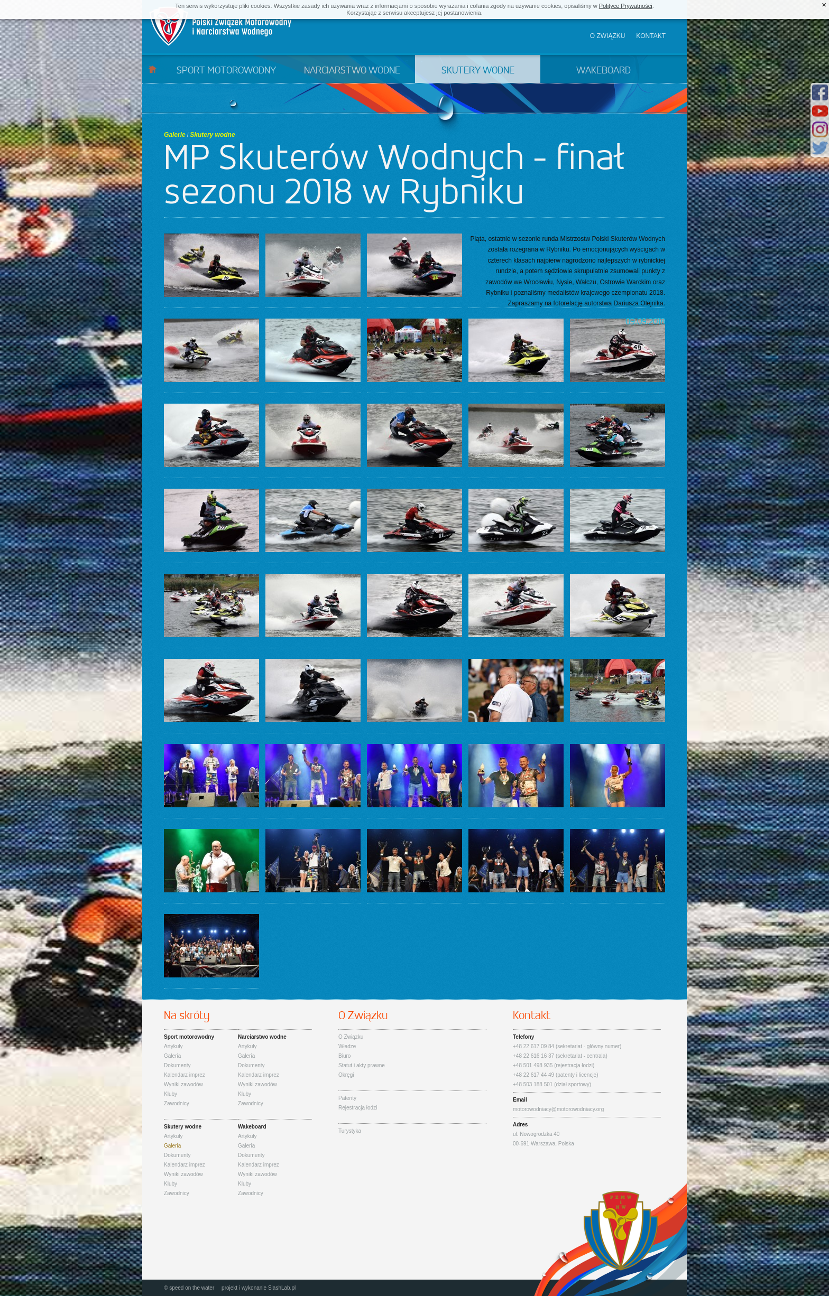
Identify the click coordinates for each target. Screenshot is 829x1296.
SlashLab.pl (282, 1288)
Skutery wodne (477, 71)
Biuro (344, 1056)
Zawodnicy (176, 1103)
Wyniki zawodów (183, 1084)
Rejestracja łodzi (357, 1108)
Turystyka (349, 1131)
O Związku (350, 1037)
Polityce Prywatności (625, 6)
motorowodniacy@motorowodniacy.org (558, 1109)
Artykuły (173, 1046)
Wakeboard (603, 71)
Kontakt (651, 36)
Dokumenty (177, 1065)
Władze (347, 1046)
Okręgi (346, 1075)
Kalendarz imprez (184, 1075)
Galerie (175, 134)
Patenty (347, 1098)
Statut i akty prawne (361, 1065)
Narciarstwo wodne (352, 71)
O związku (607, 36)
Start (152, 69)
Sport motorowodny (226, 71)
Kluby (170, 1094)
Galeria (172, 1056)
